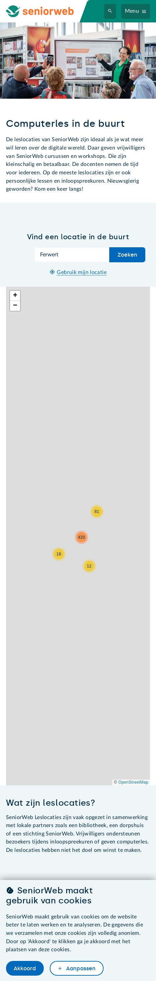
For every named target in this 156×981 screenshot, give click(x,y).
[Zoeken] (110, 11)
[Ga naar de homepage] (45, 11)
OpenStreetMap (133, 782)
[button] (58, 554)
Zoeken (127, 255)
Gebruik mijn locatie (82, 272)
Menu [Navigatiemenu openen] (132, 11)
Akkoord (25, 968)
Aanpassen (80, 968)
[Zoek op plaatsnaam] (72, 255)
